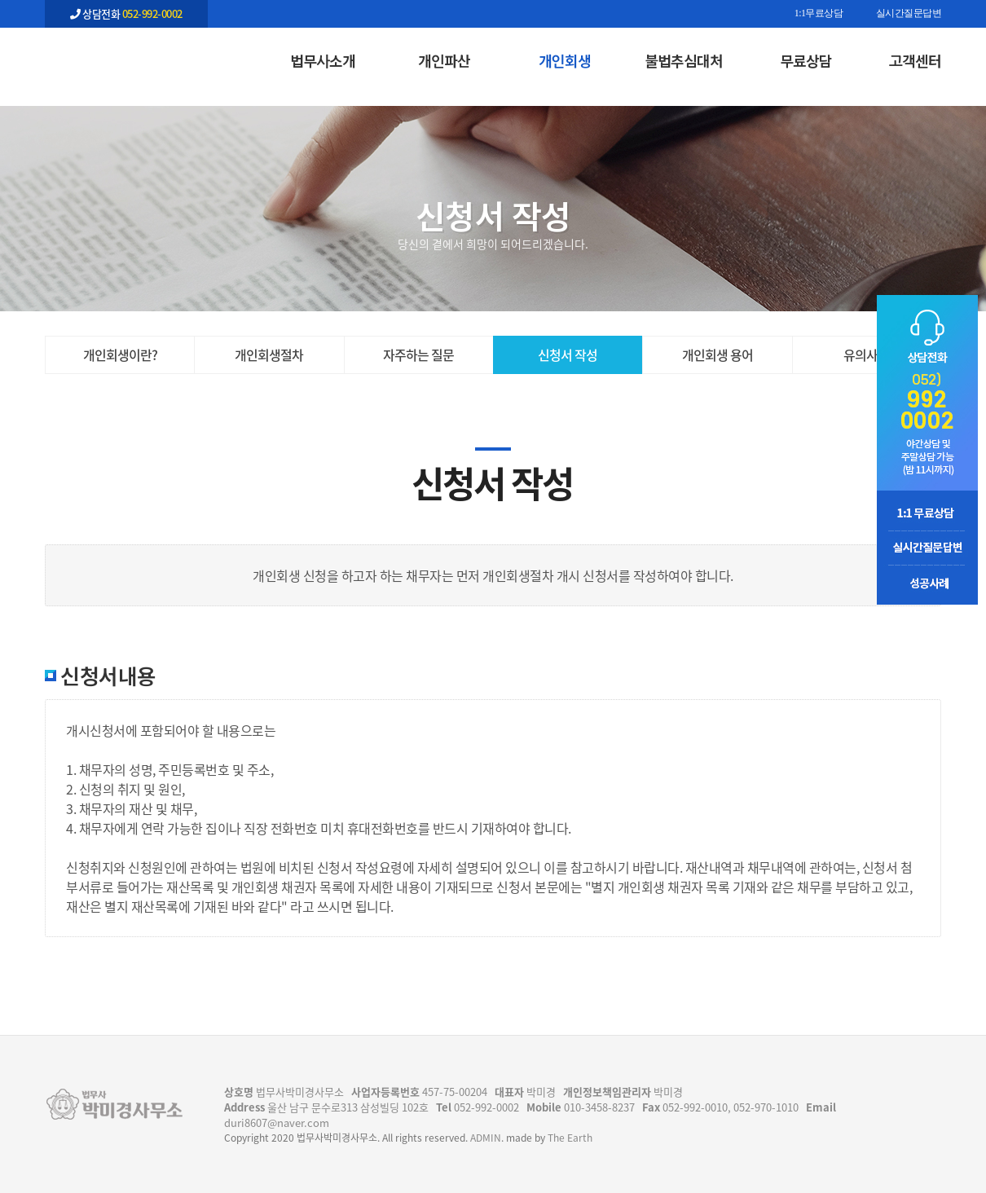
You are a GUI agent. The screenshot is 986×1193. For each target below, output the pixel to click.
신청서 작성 (567, 354)
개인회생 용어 (717, 354)
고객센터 (915, 60)
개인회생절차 (269, 354)
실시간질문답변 (909, 14)
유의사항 (866, 354)
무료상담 (806, 60)
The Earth (570, 1137)
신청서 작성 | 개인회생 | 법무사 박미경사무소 (126, 57)
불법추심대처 (684, 60)
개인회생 (565, 60)
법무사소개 (322, 60)
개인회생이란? (120, 354)
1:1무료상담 (819, 14)
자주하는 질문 (418, 354)
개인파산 (444, 60)
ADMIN (485, 1137)
